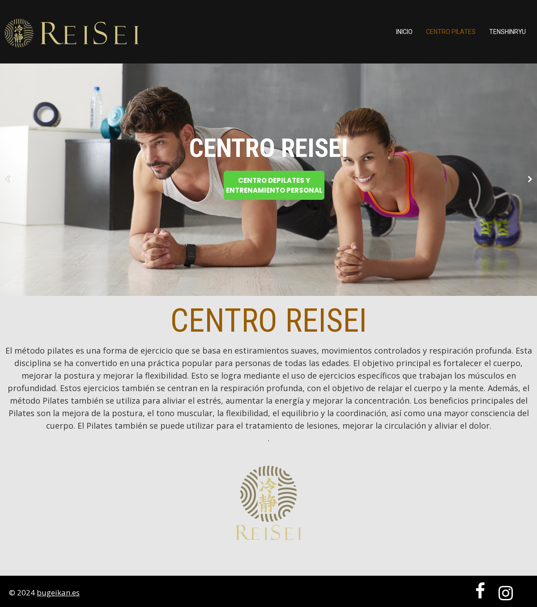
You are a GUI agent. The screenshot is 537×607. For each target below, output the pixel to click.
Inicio (404, 31)
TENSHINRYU (507, 31)
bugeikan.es (58, 592)
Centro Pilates (451, 31)
